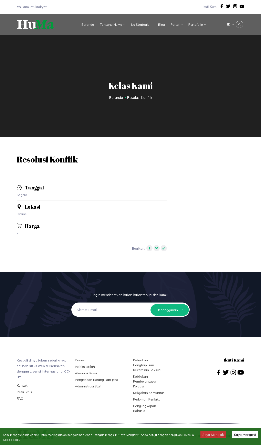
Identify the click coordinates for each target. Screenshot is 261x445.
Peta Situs (24, 390)
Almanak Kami (86, 371)
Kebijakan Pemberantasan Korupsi (145, 379)
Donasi (80, 358)
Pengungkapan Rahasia (144, 406)
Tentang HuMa (112, 23)
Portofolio (197, 23)
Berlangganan (170, 307)
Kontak (22, 383)
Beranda (87, 23)
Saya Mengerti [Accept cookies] (245, 435)
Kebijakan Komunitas (149, 390)
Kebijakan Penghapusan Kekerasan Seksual (147, 363)
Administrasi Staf (88, 384)
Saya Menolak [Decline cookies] (213, 435)
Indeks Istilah (85, 364)
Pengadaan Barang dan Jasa (96, 377)
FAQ (20, 396)
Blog (161, 23)
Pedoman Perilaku (146, 397)
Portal (176, 23)
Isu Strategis (141, 23)
